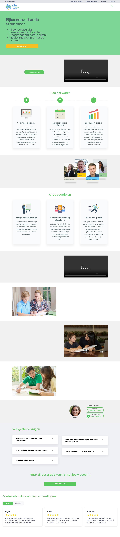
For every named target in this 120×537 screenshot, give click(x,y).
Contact (112, 1)
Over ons (103, 1)
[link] (12, 7)
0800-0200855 (10, 1)
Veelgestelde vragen (92, 1)
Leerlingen (18, 503)
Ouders (8, 503)
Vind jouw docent (34, 72)
